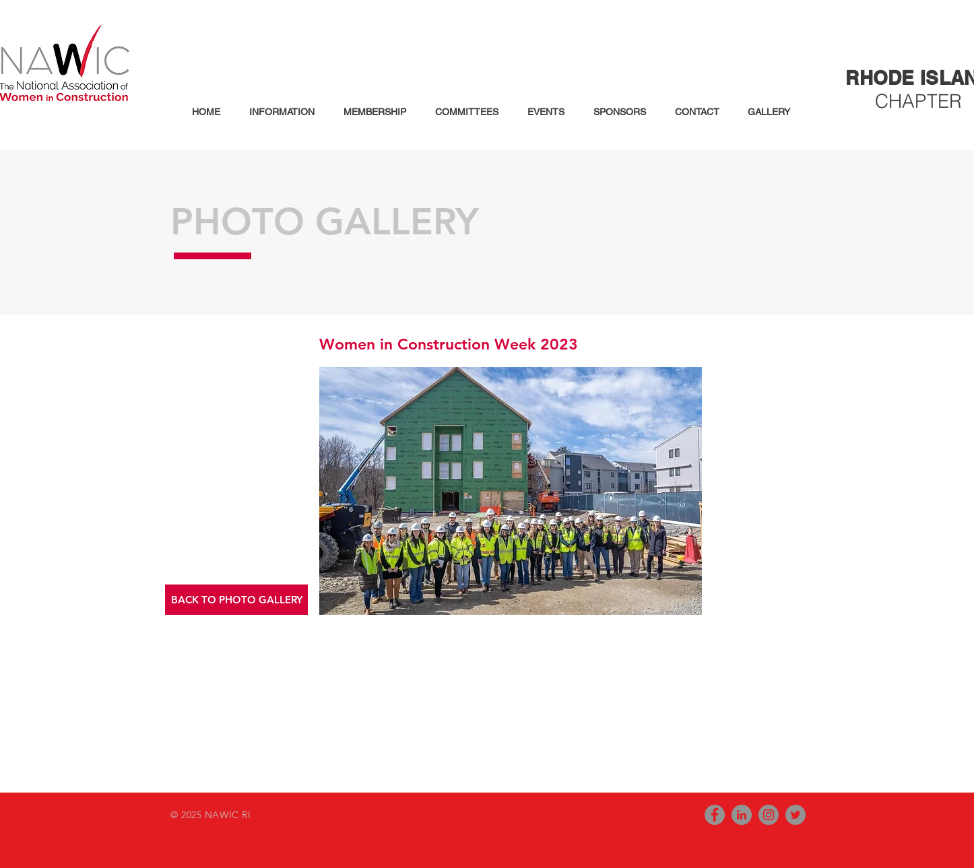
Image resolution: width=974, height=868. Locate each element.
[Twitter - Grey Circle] (795, 815)
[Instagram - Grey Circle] (768, 815)
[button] (277, 112)
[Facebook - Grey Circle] (715, 815)
